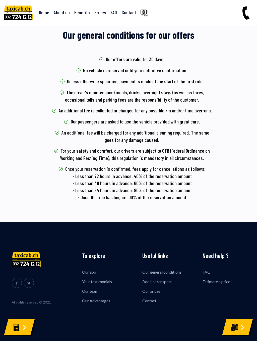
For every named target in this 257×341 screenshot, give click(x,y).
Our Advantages (96, 300)
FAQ (114, 12)
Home (44, 12)
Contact (129, 12)
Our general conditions (161, 272)
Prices (100, 12)
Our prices (151, 291)
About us (62, 12)
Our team (90, 291)
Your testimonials (97, 281)
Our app (89, 272)
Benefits (82, 12)
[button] (145, 13)
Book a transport (157, 281)
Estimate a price (216, 281)
